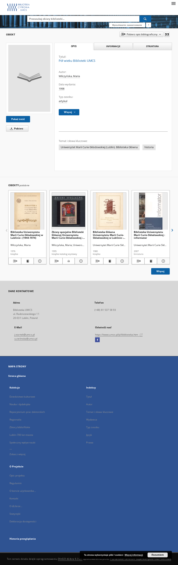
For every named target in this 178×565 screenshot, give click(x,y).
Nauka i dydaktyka (19, 404)
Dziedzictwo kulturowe (22, 396)
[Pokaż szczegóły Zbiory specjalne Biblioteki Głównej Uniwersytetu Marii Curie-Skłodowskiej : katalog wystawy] (80, 261)
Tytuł (89, 396)
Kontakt (13, 498)
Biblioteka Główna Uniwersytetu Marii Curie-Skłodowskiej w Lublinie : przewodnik (108, 234)
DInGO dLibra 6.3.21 (70, 559)
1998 (61, 88)
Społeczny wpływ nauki (22, 442)
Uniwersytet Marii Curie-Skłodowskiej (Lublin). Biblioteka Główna (99, 147)
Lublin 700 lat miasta (21, 435)
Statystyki (14, 513)
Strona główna (17, 376)
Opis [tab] (73, 46)
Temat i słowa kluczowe (99, 412)
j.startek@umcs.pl (24, 334)
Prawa (89, 442)
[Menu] (173, 3)
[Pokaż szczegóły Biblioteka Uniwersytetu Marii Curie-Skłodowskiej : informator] (163, 261)
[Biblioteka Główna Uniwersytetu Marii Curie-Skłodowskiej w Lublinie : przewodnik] (109, 211)
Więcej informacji (134, 555)
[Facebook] (97, 340)
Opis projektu (17, 475)
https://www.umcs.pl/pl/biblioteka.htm (119, 334)
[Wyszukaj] (145, 18)
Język (89, 435)
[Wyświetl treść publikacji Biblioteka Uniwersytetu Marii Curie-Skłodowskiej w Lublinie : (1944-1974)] (27, 261)
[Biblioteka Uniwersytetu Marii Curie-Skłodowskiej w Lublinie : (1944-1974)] (27, 211)
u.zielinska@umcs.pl (25, 338)
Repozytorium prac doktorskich (27, 412)
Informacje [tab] (113, 46)
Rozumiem (158, 555)
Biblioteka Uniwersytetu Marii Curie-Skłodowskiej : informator (149, 234)
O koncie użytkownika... (22, 491)
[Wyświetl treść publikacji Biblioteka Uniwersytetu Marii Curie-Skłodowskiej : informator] (151, 261)
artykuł (63, 101)
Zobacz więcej (17, 454)
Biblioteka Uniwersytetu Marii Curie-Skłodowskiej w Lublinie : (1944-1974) (26, 234)
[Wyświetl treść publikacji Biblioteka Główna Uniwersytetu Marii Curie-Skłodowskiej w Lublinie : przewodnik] (110, 261)
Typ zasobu (92, 427)
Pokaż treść (18, 119)
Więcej (160, 271)
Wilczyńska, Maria (69, 76)
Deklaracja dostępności (22, 521)
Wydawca (91, 419)
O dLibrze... (15, 506)
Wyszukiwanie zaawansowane (127, 25)
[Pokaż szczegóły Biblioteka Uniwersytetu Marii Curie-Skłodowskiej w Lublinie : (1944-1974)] (39, 261)
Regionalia (15, 419)
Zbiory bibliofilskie (19, 427)
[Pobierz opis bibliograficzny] (15, 261)
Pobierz (16, 128)
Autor (89, 404)
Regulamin (15, 483)
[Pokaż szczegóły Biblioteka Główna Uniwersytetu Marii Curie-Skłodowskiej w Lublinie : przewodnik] (122, 261)
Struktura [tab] (152, 46)
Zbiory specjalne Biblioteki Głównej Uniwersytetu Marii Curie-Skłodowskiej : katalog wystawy (68, 234)
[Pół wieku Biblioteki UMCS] (29, 78)
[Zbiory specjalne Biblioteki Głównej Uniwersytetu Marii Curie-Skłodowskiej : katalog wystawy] (68, 211)
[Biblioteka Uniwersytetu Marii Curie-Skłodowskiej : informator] (150, 211)
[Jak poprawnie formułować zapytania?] (148, 25)
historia (149, 147)
